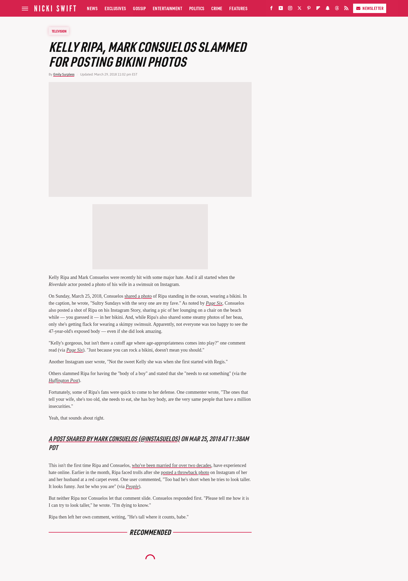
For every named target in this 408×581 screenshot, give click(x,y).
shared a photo (138, 296)
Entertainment (167, 8)
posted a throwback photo (185, 472)
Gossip (139, 8)
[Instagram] (290, 9)
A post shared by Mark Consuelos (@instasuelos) (114, 438)
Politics (197, 8)
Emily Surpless (63, 74)
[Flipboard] (318, 9)
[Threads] (337, 9)
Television (59, 31)
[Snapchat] (327, 9)
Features (238, 8)
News (92, 8)
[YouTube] (280, 9)
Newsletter (370, 8)
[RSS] (346, 9)
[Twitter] (299, 9)
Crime (216, 8)
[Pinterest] (308, 9)
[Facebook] (271, 9)
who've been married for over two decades (171, 465)
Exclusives (115, 8)
